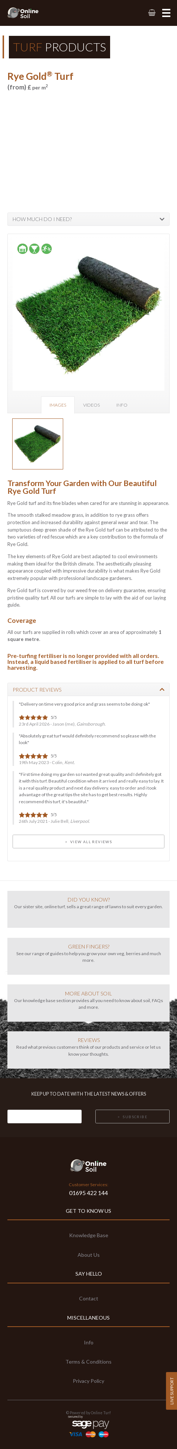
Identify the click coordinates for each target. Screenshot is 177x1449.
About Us (89, 1255)
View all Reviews (91, 841)
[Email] (44, 1116)
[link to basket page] (151, 13)
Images (58, 405)
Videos (91, 405)
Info (121, 405)
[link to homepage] (31, 13)
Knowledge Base (88, 1235)
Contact (88, 1298)
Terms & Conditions (88, 1361)
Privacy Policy (88, 1381)
